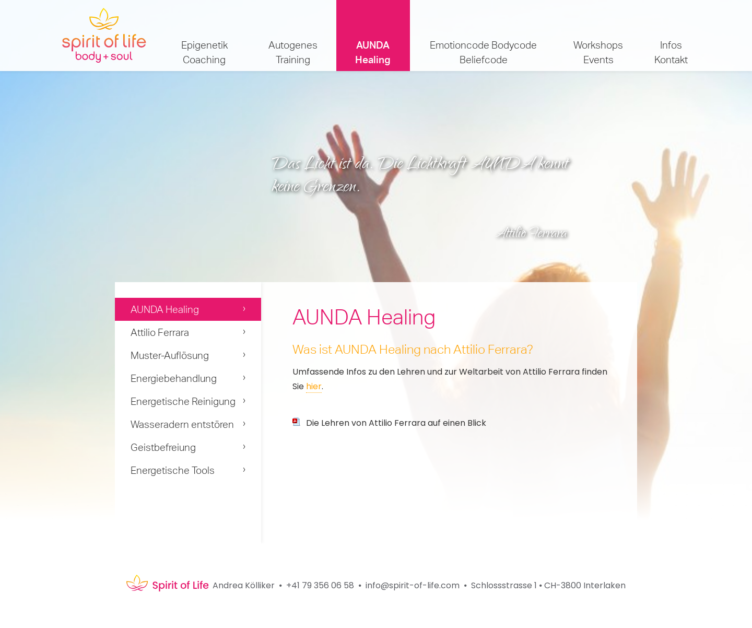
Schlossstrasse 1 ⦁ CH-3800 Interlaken (548, 585)
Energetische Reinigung (183, 401)
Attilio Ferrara (160, 332)
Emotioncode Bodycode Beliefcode (483, 52)
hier (314, 386)
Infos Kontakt (671, 52)
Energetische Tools (173, 470)
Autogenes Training (293, 52)
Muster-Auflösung (170, 355)
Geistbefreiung (163, 447)
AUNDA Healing (373, 52)
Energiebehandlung (174, 378)
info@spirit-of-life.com (413, 585)
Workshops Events (598, 52)
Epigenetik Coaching (204, 52)
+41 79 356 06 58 (320, 585)
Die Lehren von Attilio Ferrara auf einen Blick (396, 423)
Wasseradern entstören (182, 424)
